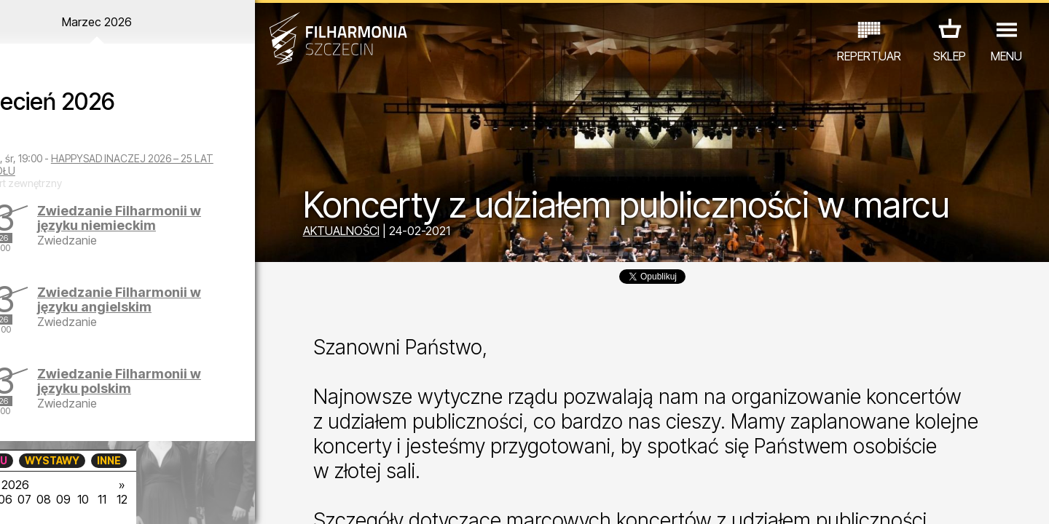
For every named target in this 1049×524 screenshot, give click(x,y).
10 (207, 499)
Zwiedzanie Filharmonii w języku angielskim (169, 299)
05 (101, 499)
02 (37, 499)
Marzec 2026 (136, 22)
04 (80, 499)
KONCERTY (56, 460)
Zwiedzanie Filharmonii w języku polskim (169, 381)
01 (16, 499)
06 (122, 499)
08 (164, 499)
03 (59, 499)
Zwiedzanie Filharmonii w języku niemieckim (169, 218)
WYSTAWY (169, 460)
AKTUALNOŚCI (357, 231)
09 (185, 499)
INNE (226, 460)
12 (249, 499)
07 (143, 499)
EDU (114, 460)
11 (228, 499)
